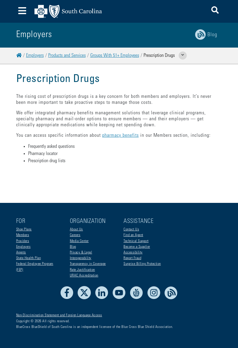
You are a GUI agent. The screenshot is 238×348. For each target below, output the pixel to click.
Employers (35, 55)
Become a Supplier (136, 247)
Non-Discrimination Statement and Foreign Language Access (59, 315)
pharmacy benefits (120, 135)
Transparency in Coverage (88, 264)
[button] (215, 11)
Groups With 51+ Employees (114, 55)
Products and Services (67, 55)
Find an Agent (133, 235)
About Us (76, 229)
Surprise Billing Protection (142, 264)
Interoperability (80, 258)
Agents (21, 252)
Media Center (79, 241)
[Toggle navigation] (22, 11)
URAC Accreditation (84, 275)
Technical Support (136, 241)
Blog (73, 247)
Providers (22, 241)
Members (22, 235)
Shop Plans (24, 229)
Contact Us (131, 229)
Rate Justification (82, 270)
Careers (75, 235)
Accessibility (133, 252)
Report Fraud (132, 258)
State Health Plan (28, 258)
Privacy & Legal (81, 252)
